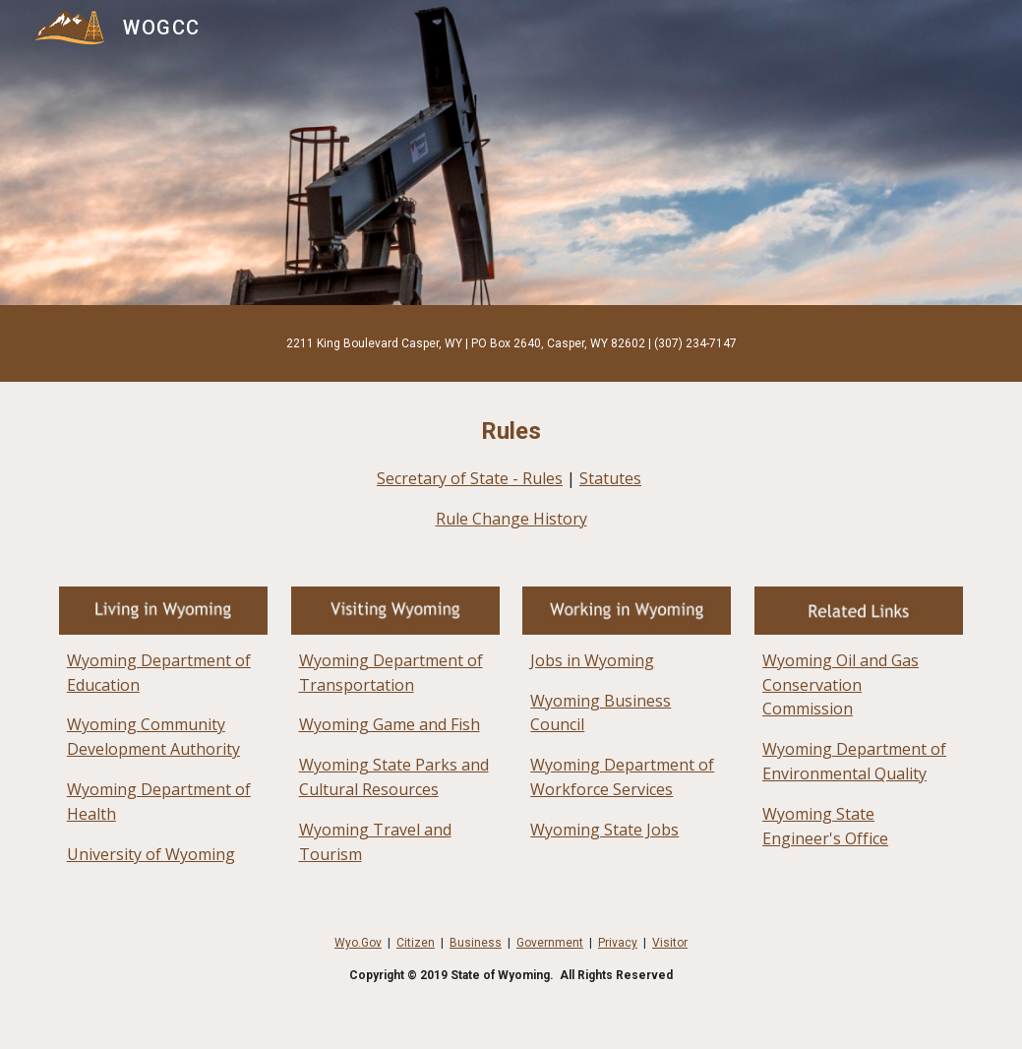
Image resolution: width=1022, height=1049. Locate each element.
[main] (511, 343)
